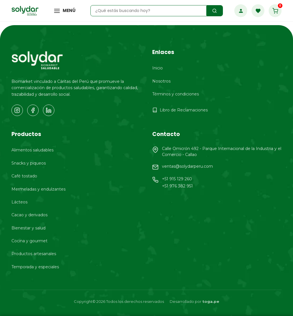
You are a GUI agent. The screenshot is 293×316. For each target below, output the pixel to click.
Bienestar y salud (28, 228)
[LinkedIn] (48, 110)
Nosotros (161, 81)
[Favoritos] (258, 10)
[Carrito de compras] (275, 10)
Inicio (157, 68)
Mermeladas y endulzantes (38, 189)
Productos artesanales (33, 253)
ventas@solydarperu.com (187, 166)
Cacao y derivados (29, 214)
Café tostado (24, 176)
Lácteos (19, 202)
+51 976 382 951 (177, 186)
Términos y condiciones (175, 94)
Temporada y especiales (35, 266)
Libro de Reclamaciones (180, 110)
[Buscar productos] (214, 10)
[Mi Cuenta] (240, 10)
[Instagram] (17, 110)
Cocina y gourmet (29, 240)
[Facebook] (33, 110)
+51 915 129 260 (177, 178)
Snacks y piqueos (28, 163)
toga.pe (210, 301)
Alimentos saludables (32, 150)
